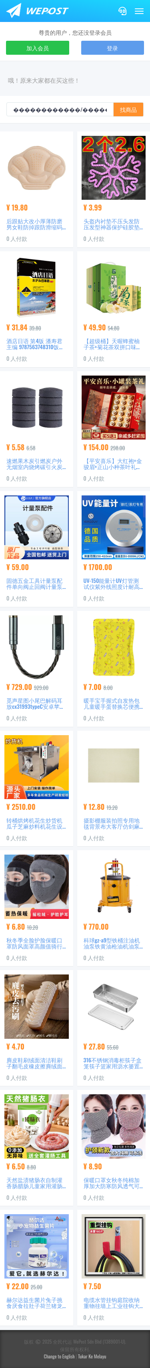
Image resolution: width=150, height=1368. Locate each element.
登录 (112, 48)
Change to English (59, 1356)
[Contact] (122, 11)
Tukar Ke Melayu (92, 1356)
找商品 (128, 109)
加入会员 (37, 48)
